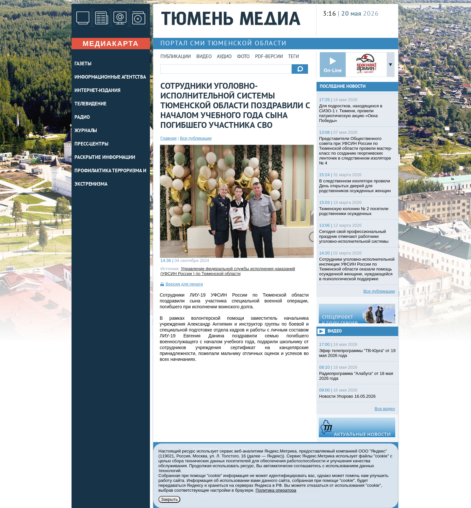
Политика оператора (276, 490)
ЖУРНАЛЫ (85, 131)
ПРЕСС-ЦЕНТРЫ (91, 144)
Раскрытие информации (104, 158)
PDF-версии (269, 57)
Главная (168, 138)
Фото (243, 57)
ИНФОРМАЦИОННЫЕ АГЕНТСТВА (110, 77)
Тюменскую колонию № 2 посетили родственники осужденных (353, 211)
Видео (204, 57)
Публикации (175, 57)
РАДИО (82, 118)
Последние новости (342, 86)
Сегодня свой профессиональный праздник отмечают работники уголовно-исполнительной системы (353, 236)
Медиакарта (111, 43)
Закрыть (169, 499)
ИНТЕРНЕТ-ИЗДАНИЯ (97, 91)
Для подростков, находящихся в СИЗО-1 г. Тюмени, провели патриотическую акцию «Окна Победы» (350, 113)
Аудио (224, 57)
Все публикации (196, 138)
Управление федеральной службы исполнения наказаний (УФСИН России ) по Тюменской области (227, 271)
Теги (293, 57)
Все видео (385, 408)
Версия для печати (184, 284)
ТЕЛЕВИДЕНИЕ (90, 104)
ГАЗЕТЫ (82, 64)
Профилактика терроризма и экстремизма (110, 178)
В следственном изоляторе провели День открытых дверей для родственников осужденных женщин (355, 185)
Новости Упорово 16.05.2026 (347, 396)
